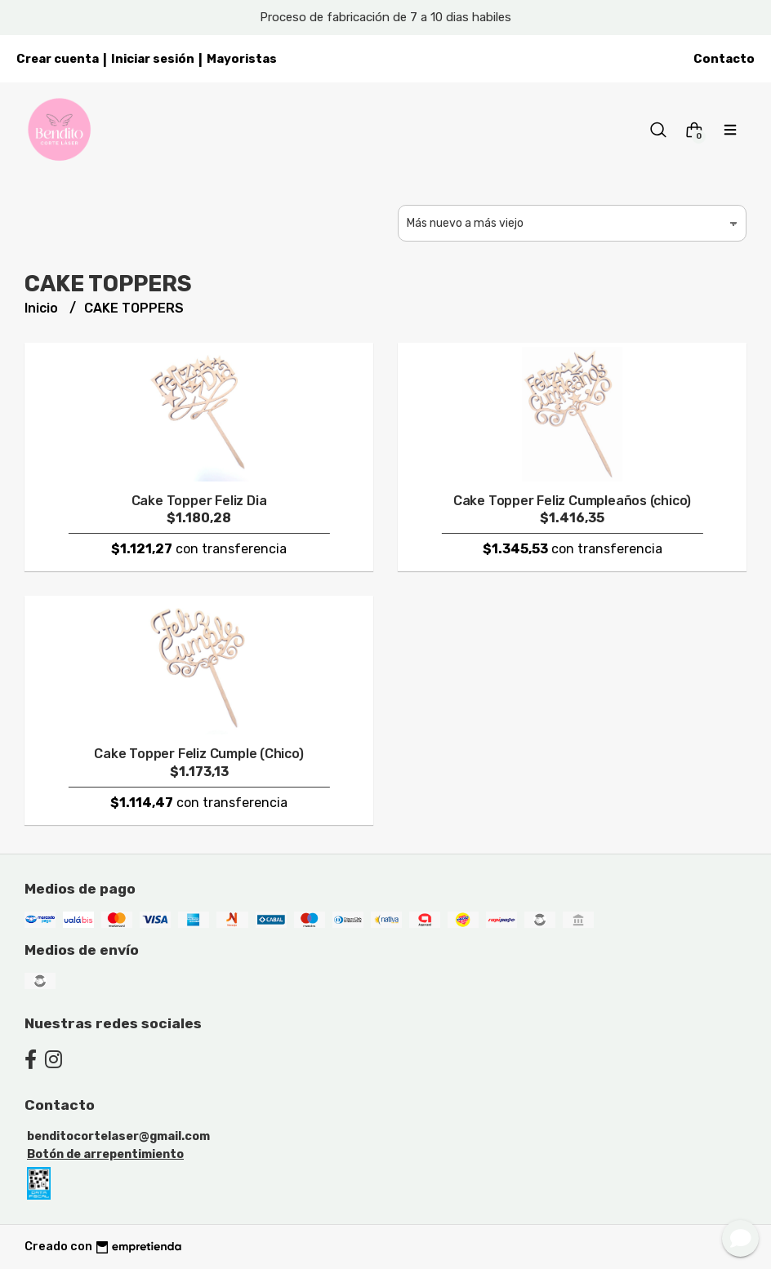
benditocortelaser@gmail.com (118, 1136)
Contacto (724, 58)
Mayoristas (242, 58)
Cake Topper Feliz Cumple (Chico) (198, 753)
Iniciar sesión (152, 58)
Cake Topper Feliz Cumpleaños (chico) (572, 500)
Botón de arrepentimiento (105, 1154)
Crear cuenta (57, 58)
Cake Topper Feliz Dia (199, 500)
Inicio (43, 308)
